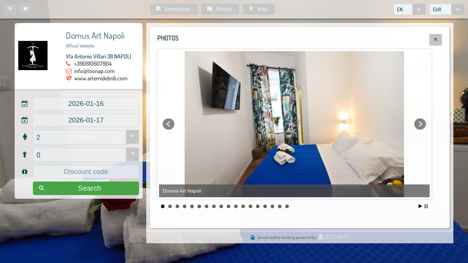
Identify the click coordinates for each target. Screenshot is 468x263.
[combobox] (409, 9)
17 (280, 206)
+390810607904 (93, 63)
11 (236, 206)
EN (400, 9)
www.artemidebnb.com (101, 78)
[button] (10, 9)
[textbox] (86, 103)
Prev (168, 124)
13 (250, 206)
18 (287, 206)
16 (272, 206)
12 (243, 206)
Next (420, 124)
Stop (426, 206)
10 (228, 206)
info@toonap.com (94, 71)
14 (258, 206)
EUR (437, 9)
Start (420, 206)
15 (265, 206)
